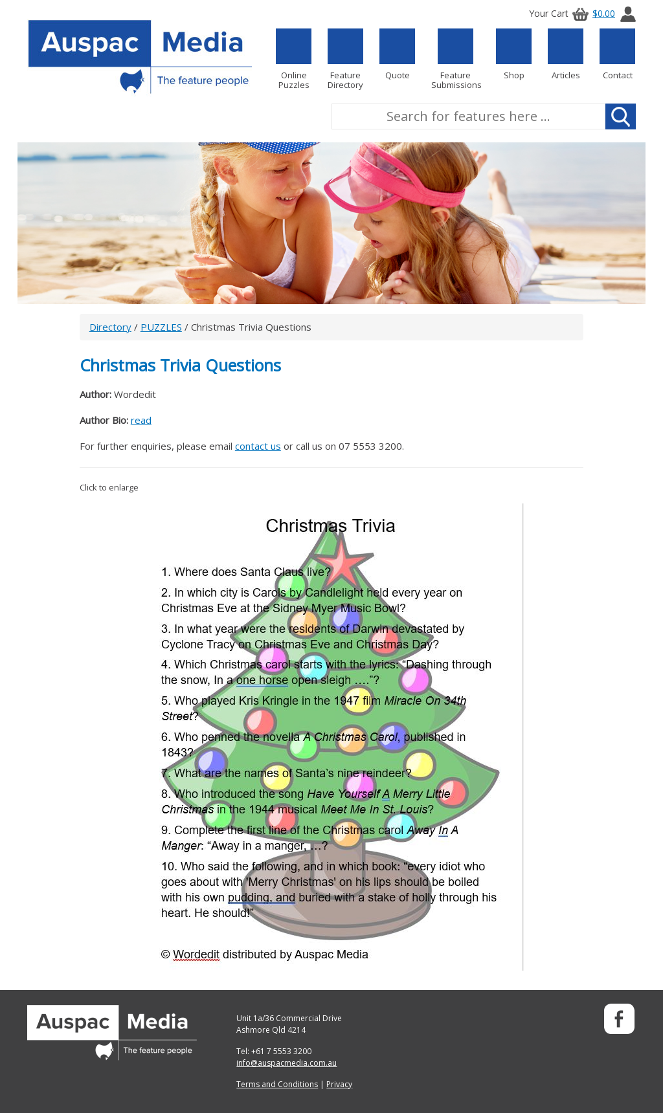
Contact (617, 54)
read (141, 419)
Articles (565, 54)
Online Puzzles (293, 59)
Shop (514, 54)
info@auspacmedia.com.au (286, 1062)
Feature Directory (345, 59)
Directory (110, 326)
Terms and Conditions (277, 1084)
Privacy (339, 1084)
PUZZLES (161, 326)
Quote (397, 54)
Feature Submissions (455, 59)
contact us (258, 445)
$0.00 (591, 13)
